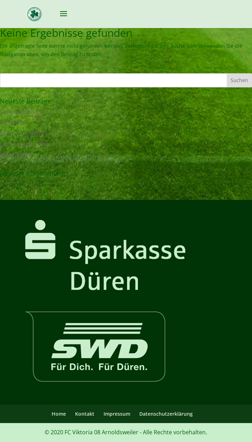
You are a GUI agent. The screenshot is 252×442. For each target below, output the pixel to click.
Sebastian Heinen (20, 111)
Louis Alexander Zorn (25, 144)
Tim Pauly (11, 122)
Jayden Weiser (16, 155)
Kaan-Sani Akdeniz (22, 133)
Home (59, 413)
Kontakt (84, 413)
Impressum (117, 413)
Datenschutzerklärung (166, 413)
